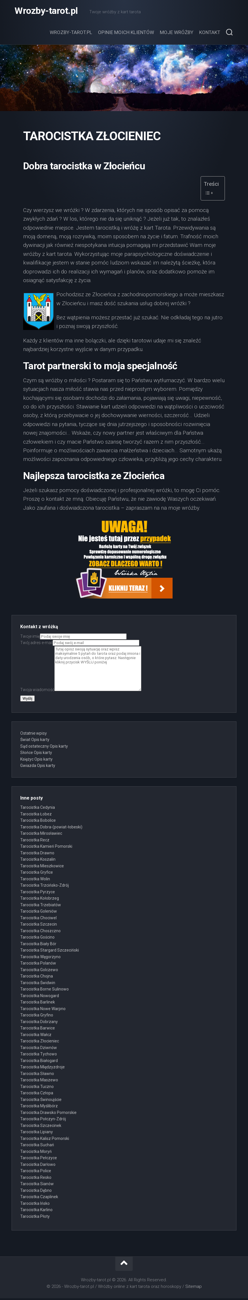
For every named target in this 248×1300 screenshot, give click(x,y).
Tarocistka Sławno (37, 1075)
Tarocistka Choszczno (40, 932)
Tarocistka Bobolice (38, 822)
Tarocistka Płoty (35, 1218)
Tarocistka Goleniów (38, 913)
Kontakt (209, 34)
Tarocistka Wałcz (35, 1036)
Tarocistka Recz (34, 841)
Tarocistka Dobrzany (39, 1023)
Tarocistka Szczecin (38, 926)
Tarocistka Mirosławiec (41, 835)
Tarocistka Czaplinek (39, 1198)
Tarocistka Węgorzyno (40, 958)
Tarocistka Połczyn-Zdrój (43, 1120)
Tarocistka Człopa (36, 1094)
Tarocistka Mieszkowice (42, 867)
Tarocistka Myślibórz (39, 1107)
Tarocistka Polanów (38, 965)
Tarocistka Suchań (37, 1146)
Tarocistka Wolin (35, 880)
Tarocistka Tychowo (38, 1055)
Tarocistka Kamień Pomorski (46, 848)
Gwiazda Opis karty (37, 767)
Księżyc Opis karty (36, 761)
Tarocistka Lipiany (36, 1133)
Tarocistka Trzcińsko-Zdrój (44, 887)
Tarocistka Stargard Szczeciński (49, 952)
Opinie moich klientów (126, 34)
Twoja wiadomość (80, 691)
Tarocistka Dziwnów (38, 1049)
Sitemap (193, 1288)
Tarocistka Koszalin (37, 861)
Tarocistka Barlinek (37, 1003)
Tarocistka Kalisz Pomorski (44, 1140)
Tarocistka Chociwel (38, 919)
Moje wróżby (176, 34)
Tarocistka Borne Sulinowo (44, 990)
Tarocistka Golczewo (39, 971)
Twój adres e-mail (79, 644)
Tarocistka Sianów (37, 1185)
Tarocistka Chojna (36, 978)
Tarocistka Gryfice (36, 874)
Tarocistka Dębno (36, 1192)
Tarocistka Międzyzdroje (42, 1068)
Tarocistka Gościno (37, 939)
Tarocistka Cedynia (37, 809)
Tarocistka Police (35, 1172)
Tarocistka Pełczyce (38, 1159)
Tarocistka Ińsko (35, 1205)
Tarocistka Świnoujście (41, 1101)
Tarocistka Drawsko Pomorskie (48, 1114)
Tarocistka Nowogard (39, 997)
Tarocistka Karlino (36, 1211)
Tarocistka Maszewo (39, 1081)
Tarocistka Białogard (39, 1062)
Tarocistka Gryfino (36, 1016)
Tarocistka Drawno (37, 854)
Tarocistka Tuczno (37, 1088)
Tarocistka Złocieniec (39, 1042)
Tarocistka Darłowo (37, 1166)
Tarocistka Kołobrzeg (39, 900)
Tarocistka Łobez (36, 815)
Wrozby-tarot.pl (46, 11)
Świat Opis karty (34, 741)
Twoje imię (73, 638)
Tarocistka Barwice (37, 1029)
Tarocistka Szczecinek (40, 1127)
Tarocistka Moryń (36, 1153)
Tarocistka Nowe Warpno (43, 1010)
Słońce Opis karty (36, 754)
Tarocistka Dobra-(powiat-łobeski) (51, 828)
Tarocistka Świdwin (37, 984)
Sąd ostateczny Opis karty (44, 748)
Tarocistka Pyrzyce (37, 893)
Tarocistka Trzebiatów (40, 906)
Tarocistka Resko (35, 1179)
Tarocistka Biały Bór (38, 945)
